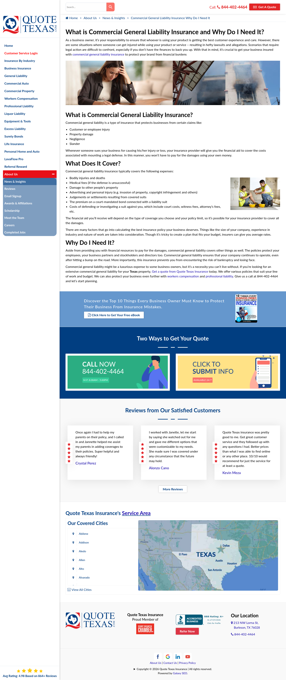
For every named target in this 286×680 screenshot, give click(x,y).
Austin (83, 567)
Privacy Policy (187, 661)
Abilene (83, 532)
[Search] (110, 7)
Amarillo (84, 558)
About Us (90, 18)
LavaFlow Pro (13, 146)
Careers (9, 212)
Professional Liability (19, 93)
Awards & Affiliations (18, 190)
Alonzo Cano (159, 466)
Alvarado (124, 550)
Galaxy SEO (180, 672)
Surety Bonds (13, 123)
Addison (124, 532)
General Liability (15, 62)
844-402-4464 (232, 7)
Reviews (9, 176)
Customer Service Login (21, 40)
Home (72, 18)
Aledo (82, 541)
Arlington (124, 558)
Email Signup (12, 183)
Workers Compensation (21, 85)
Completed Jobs (14, 219)
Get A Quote (264, 7)
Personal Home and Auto (22, 138)
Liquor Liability (14, 100)
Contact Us (170, 661)
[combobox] (86, 7)
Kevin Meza (231, 471)
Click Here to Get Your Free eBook (114, 315)
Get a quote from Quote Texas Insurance (180, 271)
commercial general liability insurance (98, 54)
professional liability (219, 276)
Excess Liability (15, 115)
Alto (81, 550)
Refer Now (187, 630)
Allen (122, 541)
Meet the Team (14, 205)
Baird (82, 576)
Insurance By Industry (19, 47)
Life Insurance (14, 131)
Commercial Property (19, 78)
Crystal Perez (85, 462)
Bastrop (124, 576)
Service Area (136, 512)
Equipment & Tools (17, 108)
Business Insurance (17, 55)
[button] (53, 161)
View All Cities (82, 588)
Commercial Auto (16, 70)
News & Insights (113, 18)
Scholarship (12, 197)
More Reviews (173, 488)
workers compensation (183, 276)
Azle (121, 567)
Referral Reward (15, 153)
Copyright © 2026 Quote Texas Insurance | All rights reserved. (174, 667)
